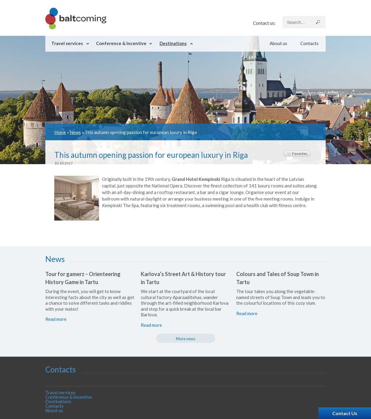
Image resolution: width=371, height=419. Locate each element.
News (75, 132)
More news (185, 338)
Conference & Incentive (121, 43)
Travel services (67, 43)
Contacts (309, 43)
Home (60, 132)
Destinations (173, 43)
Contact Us (344, 413)
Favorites (297, 153)
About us (278, 43)
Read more (56, 319)
